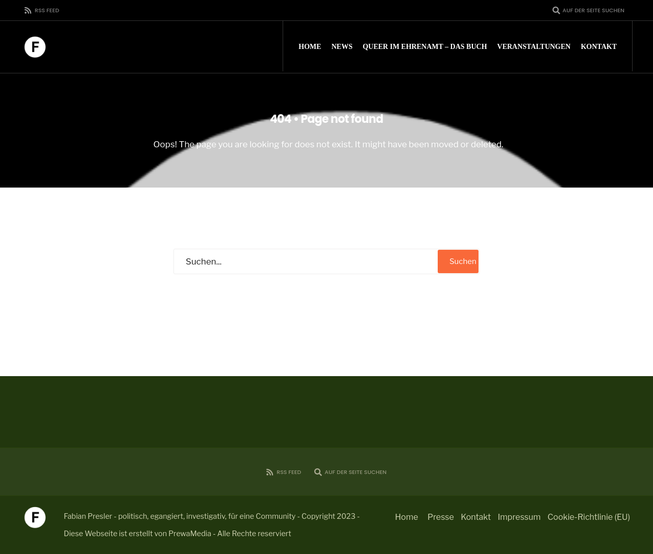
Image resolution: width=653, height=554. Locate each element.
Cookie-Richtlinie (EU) (588, 517)
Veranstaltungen (534, 46)
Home (309, 46)
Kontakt (599, 46)
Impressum (519, 517)
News (342, 46)
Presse (441, 517)
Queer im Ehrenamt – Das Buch (425, 46)
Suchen (462, 261)
